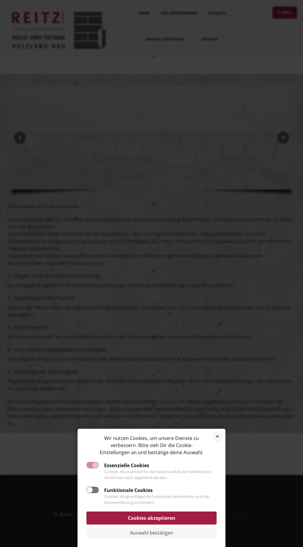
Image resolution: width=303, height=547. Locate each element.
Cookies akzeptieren (151, 518)
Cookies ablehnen (217, 437)
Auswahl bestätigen (151, 533)
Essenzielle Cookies (126, 465)
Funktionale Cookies (128, 490)
